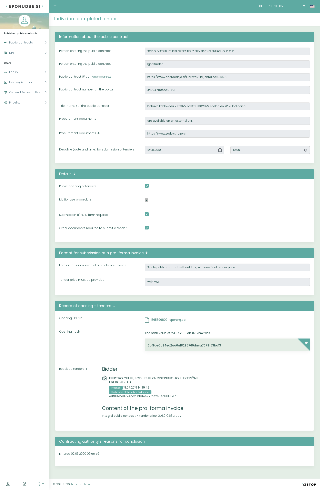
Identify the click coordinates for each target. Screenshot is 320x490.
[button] (41, 484)
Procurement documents (77, 119)
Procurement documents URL (80, 133)
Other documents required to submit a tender (93, 228)
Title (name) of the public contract (84, 106)
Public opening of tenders (78, 186)
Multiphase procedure (75, 199)
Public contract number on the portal (86, 89)
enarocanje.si (102, 77)
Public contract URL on (85, 77)
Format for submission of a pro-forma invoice (92, 265)
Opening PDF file (70, 318)
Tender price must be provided (81, 280)
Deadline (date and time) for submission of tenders (96, 149)
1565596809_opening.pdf (169, 320)
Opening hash (69, 332)
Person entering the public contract (85, 51)
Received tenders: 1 (73, 369)
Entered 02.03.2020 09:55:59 (79, 454)
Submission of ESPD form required (83, 215)
